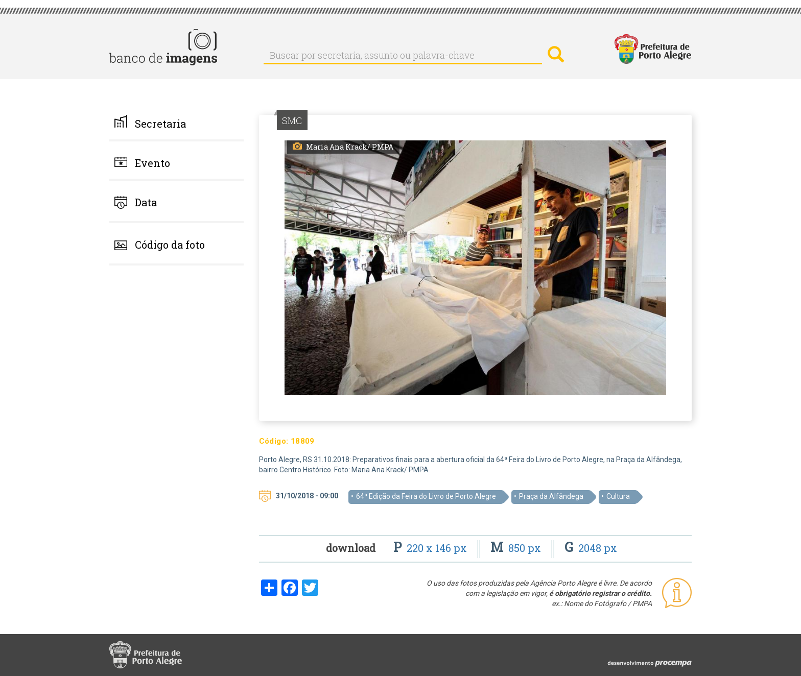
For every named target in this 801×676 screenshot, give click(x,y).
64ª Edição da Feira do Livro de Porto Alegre (426, 496)
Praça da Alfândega (551, 496)
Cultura (618, 496)
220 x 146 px (431, 547)
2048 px (590, 547)
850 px (517, 547)
